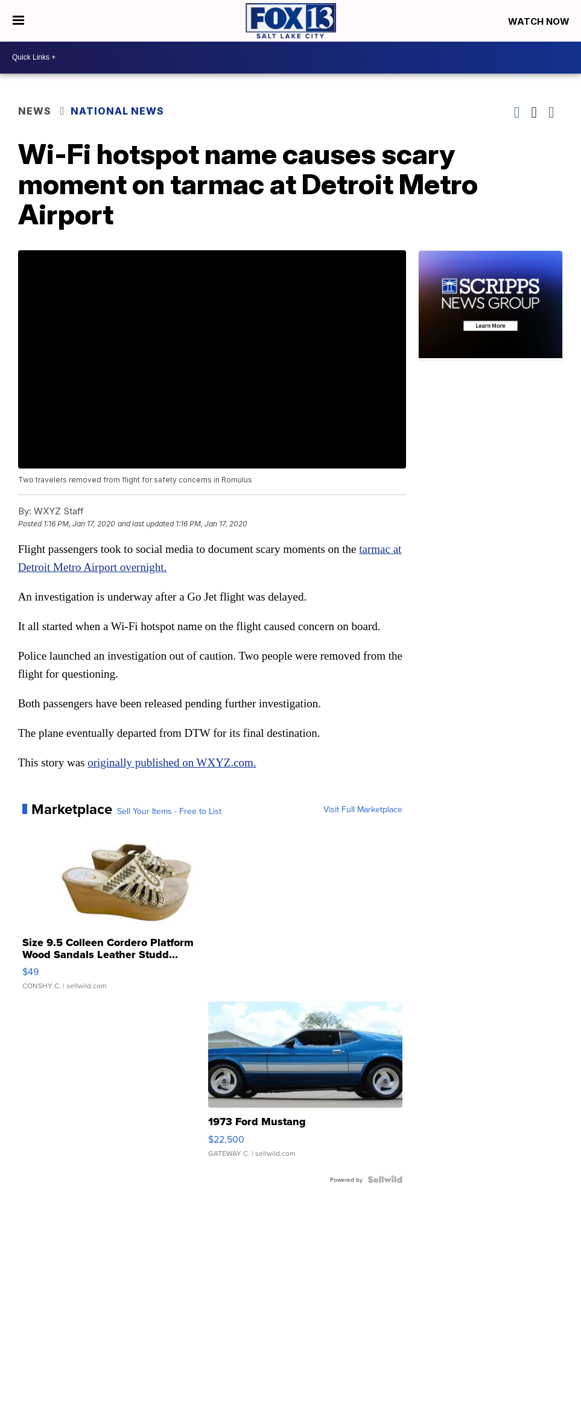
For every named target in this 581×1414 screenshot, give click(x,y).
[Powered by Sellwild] (384, 1179)
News (34, 111)
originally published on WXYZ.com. (171, 762)
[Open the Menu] (18, 21)
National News (117, 111)
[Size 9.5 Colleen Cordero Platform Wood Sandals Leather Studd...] (119, 912)
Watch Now (540, 21)
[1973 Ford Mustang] (305, 1085)
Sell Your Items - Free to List (169, 811)
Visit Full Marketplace (362, 809)
